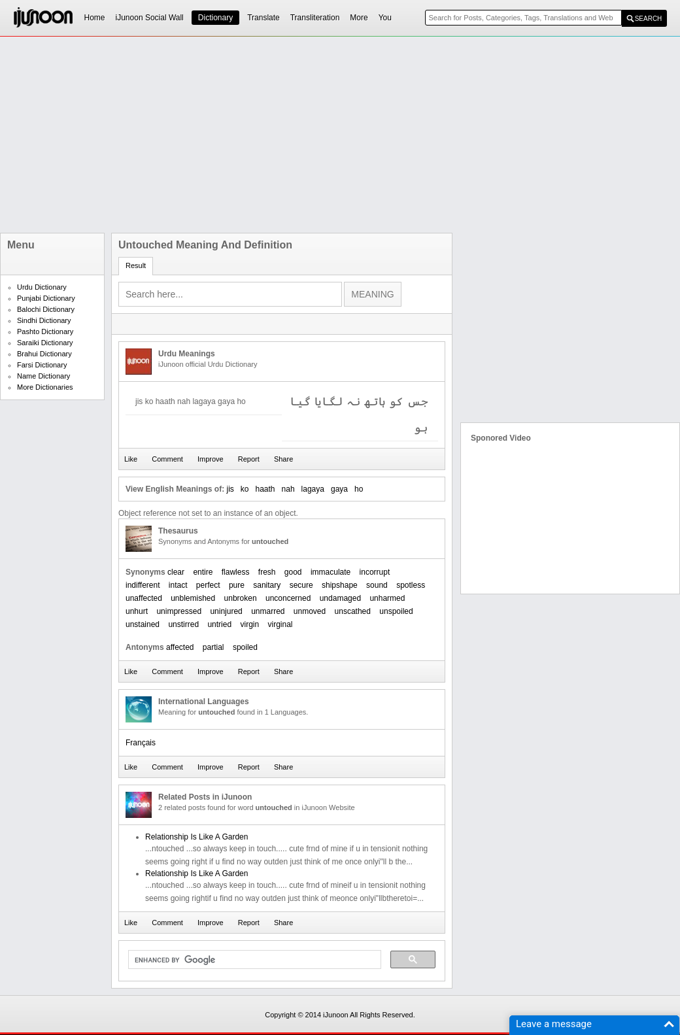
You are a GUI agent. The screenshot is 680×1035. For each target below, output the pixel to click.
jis (229, 489)
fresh (267, 572)
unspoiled (396, 611)
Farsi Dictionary (42, 365)
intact (178, 585)
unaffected (144, 598)
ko (245, 489)
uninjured (226, 611)
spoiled (245, 647)
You (385, 17)
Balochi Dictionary (46, 309)
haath (265, 489)
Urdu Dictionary (42, 287)
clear (175, 572)
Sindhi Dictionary (44, 320)
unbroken (240, 598)
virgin (249, 624)
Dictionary (215, 17)
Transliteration (315, 17)
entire (202, 572)
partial (213, 647)
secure (301, 585)
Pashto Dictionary (45, 331)
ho (358, 489)
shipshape (340, 585)
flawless (236, 572)
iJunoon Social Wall (150, 17)
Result (136, 265)
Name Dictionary (43, 376)
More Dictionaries (45, 387)
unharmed (387, 598)
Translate (263, 17)
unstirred (183, 624)
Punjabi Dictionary (46, 298)
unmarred (267, 611)
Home (94, 17)
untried (219, 624)
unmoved (310, 611)
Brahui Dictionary (44, 354)
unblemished (193, 598)
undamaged (340, 598)
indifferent (143, 585)
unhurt (137, 611)
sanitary (266, 585)
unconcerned (288, 598)
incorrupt (375, 572)
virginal (280, 624)
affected (180, 647)
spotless (410, 585)
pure (237, 585)
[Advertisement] (274, 134)
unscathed (353, 611)
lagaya (312, 489)
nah (288, 489)
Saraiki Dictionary (45, 343)
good (293, 572)
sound (377, 585)
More (358, 17)
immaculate (330, 572)
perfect (208, 585)
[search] (253, 960)
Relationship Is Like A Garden (196, 836)
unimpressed (178, 611)
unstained (143, 624)
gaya (339, 489)
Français (141, 742)
